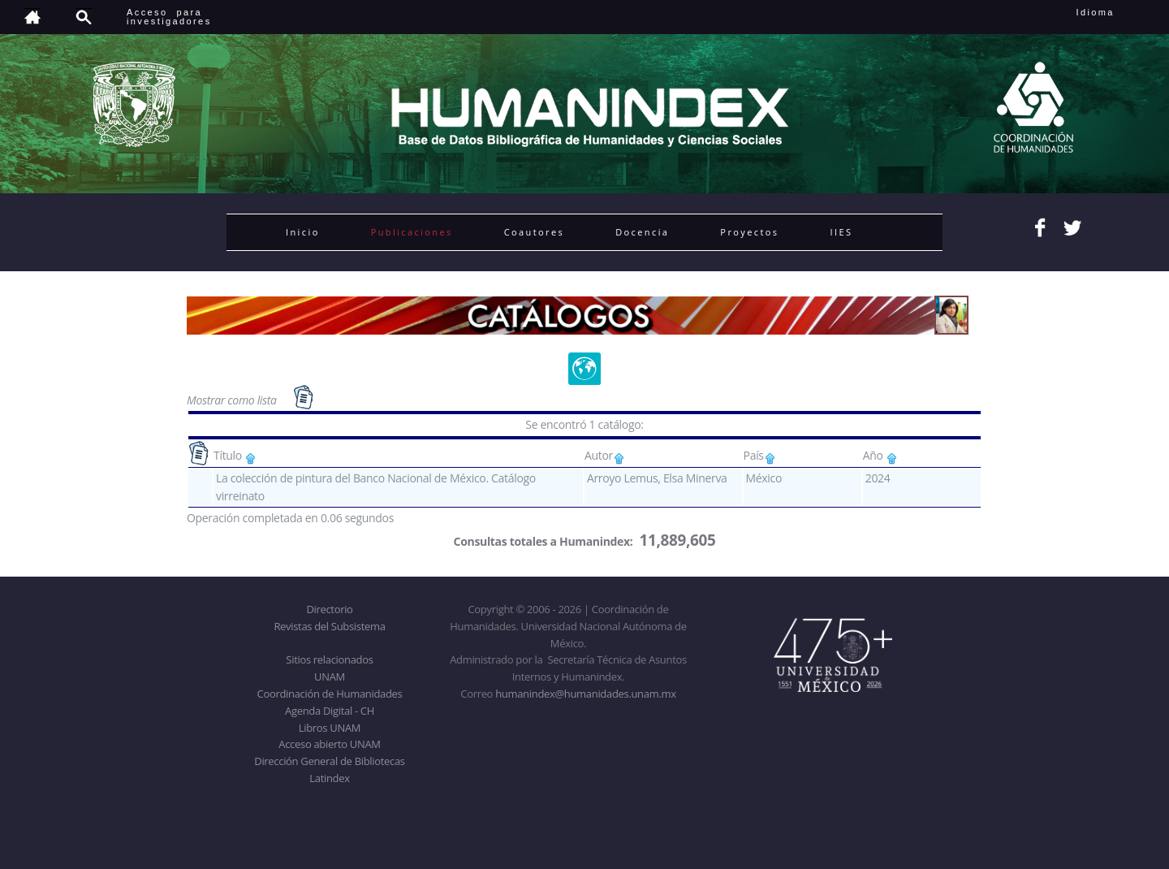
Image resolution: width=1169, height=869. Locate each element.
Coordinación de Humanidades (330, 693)
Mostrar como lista (233, 400)
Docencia (642, 232)
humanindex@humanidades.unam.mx (585, 693)
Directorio (329, 609)
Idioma (1115, 12)
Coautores (534, 232)
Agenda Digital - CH (329, 710)
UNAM (329, 676)
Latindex (329, 778)
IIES (841, 232)
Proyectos (749, 232)
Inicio (303, 232)
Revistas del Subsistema (329, 626)
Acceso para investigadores (169, 16)
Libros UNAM (329, 727)
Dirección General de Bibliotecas (329, 761)
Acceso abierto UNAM (329, 744)
